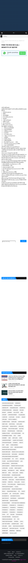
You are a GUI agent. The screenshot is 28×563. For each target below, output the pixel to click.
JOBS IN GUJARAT (5, 465)
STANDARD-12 (5, 507)
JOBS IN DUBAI (14, 463)
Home (2, 40)
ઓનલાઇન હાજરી (13, 533)
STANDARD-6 (20, 509)
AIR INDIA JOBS (17, 405)
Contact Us (18, 551)
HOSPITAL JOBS (5, 447)
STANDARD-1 (5, 505)
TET (14, 519)
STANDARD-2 (13, 507)
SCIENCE (22, 493)
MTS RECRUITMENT (6, 475)
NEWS (16, 477)
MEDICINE (22, 470)
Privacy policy (11, 557)
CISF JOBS (4, 414)
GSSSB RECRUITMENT (6, 440)
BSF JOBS (22, 410)
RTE (19, 491)
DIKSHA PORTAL (13, 426)
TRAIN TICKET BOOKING (7, 521)
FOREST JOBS (19, 431)
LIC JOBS (11, 468)
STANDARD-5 (12, 509)
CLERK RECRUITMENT (12, 414)
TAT (8, 514)
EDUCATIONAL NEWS (13, 428)
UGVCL (21, 521)
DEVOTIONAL (12, 424)
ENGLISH (4, 431)
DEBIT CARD (4, 424)
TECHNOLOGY (15, 516)
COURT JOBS (11, 417)
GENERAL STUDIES (6, 433)
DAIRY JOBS (14, 421)
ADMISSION (17, 403)
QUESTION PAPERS (6, 489)
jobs (21, 461)
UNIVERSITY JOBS (15, 523)
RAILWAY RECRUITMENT (17, 489)
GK (23, 433)
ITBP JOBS (22, 458)
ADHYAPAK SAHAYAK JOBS (7, 403)
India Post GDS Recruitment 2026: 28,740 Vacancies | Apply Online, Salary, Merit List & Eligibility (16, 377)
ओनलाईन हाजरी (5, 530)
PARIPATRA (10, 482)
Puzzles (16, 486)
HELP (3, 445)
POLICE (22, 482)
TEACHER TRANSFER (6, 516)
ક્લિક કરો (22, 53)
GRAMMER (4, 438)
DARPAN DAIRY (21, 421)
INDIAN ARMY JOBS (6, 451)
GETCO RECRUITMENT (16, 433)
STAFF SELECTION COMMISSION (18, 503)
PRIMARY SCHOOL (21, 484)
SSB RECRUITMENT (14, 500)
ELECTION (21, 428)
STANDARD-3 (20, 507)
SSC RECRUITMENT (6, 503)
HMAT (7, 445)
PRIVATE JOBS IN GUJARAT (7, 486)
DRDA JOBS (21, 426)
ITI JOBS (3, 461)
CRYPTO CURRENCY (12, 419)
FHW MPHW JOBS (11, 431)
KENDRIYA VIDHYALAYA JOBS (17, 465)
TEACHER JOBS (19, 514)
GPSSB (19, 435)
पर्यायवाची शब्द (11, 530)
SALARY (23, 491)
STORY (3, 514)
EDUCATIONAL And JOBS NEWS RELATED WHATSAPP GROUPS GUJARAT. (15, 392)
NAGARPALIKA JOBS (16, 475)
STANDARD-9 (20, 512)
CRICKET (23, 417)
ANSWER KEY (22, 407)
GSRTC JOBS (14, 438)
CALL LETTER (16, 412)
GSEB (9, 438)
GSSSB (20, 438)
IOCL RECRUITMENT (6, 458)
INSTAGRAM (14, 454)
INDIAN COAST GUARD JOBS (18, 451)
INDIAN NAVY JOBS (6, 454)
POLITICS (4, 484)
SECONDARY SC (5, 496)
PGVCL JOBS (17, 482)
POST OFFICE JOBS (11, 484)
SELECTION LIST (5, 498)
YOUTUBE (22, 528)
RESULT (3, 491)
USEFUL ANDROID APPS (9, 553)
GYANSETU (15, 442)
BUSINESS (10, 412)
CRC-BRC (18, 417)
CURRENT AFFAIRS (6, 421)
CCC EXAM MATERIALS (19, 553)
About (13, 551)
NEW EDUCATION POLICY (7, 477)
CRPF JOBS (4, 419)
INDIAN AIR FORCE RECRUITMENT (9, 449)
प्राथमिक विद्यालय (5, 533)
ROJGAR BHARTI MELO (11, 491)
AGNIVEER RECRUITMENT (7, 405)
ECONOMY (4, 428)
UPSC (22, 523)
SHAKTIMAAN (13, 498)
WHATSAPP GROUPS (14, 528)
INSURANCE (21, 454)
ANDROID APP (5, 407)
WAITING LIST (5, 528)
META (9, 472)
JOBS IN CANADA (5, 463)
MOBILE (21, 472)
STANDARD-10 (13, 505)
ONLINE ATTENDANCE (20, 479)
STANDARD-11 (21, 505)
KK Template (9, 559)
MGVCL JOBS (15, 472)
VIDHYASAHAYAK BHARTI (18, 526)
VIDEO (10, 526)
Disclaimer (18, 557)
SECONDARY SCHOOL (15, 496)
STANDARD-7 (5, 512)
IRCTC (17, 458)
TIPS (18, 519)
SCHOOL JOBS (16, 493)
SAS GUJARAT (5, 493)
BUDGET (4, 412)
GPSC (15, 435)
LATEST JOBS (4, 468)
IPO (13, 458)
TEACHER (12, 514)
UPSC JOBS (4, 526)
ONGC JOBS (11, 479)
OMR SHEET (4, 479)
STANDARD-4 (5, 509)
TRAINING (16, 521)
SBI (10, 493)
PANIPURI (4, 482)
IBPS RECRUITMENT (19, 447)
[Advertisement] (14, 15)
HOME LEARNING (14, 445)
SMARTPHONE (5, 500)
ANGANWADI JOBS (14, 407)
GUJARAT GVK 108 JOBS (18, 440)
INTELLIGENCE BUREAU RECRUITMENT (10, 456)
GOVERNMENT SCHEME (7, 435)
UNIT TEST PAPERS (6, 523)
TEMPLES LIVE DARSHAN (7, 519)
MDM (17, 470)
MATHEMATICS (11, 470)
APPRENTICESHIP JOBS (6, 410)
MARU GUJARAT (18, 468)
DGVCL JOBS (19, 424)
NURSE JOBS (21, 477)
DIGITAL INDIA (5, 426)
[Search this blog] (9, 241)
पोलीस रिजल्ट (18, 530)
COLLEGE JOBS (22, 414)
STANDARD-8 (12, 512)
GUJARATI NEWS (9, 555)
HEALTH (6, 40)
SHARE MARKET (21, 498)
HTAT (12, 447)
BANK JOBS (15, 410)
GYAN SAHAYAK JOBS (6, 442)
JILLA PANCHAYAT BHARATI (13, 461)
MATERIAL (4, 470)
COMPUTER (4, 417)
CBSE (22, 412)
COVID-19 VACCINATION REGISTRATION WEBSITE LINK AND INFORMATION (16, 385)
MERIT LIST (4, 472)
